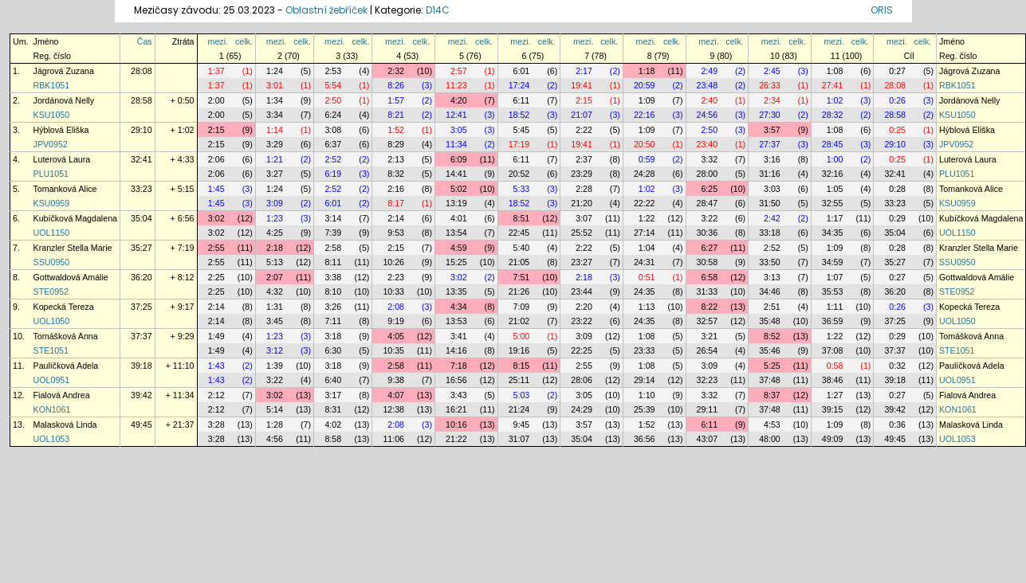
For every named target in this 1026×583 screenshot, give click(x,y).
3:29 (274, 144)
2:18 (274, 247)
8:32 (395, 173)
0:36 (897, 424)
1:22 (647, 218)
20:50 (644, 144)
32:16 (832, 173)
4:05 (395, 336)
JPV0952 (50, 144)
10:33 (393, 291)
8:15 (521, 365)
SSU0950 (51, 262)
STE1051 (51, 350)
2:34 (772, 100)
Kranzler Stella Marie (72, 247)
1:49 (216, 336)
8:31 (332, 409)
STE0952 (51, 291)
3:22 (709, 218)
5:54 (332, 85)
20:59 (644, 85)
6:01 (521, 71)
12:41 (456, 114)
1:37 (216, 71)
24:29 (581, 409)
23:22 (581, 321)
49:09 (832, 439)
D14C (438, 10)
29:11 (707, 409)
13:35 (456, 291)
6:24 (332, 114)
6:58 (709, 277)
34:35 (832, 232)
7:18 (458, 365)
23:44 (581, 291)
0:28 (897, 189)
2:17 (584, 71)
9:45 (521, 424)
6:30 (332, 350)
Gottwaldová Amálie (70, 277)
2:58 (332, 247)
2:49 (709, 71)
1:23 (274, 218)
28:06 (581, 380)
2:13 (395, 159)
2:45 (772, 71)
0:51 (647, 277)
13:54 (456, 232)
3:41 (458, 336)
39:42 (141, 395)
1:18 (647, 71)
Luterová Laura (62, 159)
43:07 (707, 439)
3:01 (274, 85)
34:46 (769, 291)
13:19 (456, 203)
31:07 (519, 439)
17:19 (519, 144)
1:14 (274, 130)
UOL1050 (51, 321)
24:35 (644, 291)
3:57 (772, 130)
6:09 (458, 159)
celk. (244, 41)
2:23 (395, 277)
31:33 (707, 291)
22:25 (581, 350)
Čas (144, 41)
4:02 (332, 424)
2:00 (216, 100)
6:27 (709, 247)
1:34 (274, 100)
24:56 (707, 114)
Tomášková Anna (65, 336)
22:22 (644, 203)
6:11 (521, 100)
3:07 (584, 218)
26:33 (769, 85)
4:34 (458, 306)
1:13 (647, 306)
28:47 (707, 203)
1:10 (647, 395)
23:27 (581, 262)
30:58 (707, 262)
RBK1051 (51, 85)
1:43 (216, 365)
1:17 (835, 218)
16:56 (456, 380)
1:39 (274, 365)
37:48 (769, 380)
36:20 (141, 277)
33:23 (141, 189)
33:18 (769, 232)
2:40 (709, 100)
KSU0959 (51, 203)
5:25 (772, 365)
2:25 (216, 277)
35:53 (832, 291)
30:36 (707, 232)
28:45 (832, 144)
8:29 (395, 144)
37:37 (141, 336)
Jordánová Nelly (63, 100)
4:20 (458, 100)
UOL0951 (51, 380)
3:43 (458, 395)
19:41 (581, 85)
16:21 (456, 409)
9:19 (395, 321)
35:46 (769, 350)
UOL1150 (51, 232)
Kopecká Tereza (63, 306)
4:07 (395, 395)
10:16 (456, 424)
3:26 (332, 306)
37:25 (141, 306)
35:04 (141, 218)
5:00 (521, 336)
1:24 (274, 71)
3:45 (274, 321)
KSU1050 (51, 114)
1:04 (647, 247)
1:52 (395, 130)
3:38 (332, 277)
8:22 (709, 306)
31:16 (769, 173)
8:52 (772, 336)
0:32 (897, 365)
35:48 (769, 321)
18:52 (519, 114)
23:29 (581, 173)
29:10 (141, 130)
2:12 (216, 395)
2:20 (584, 306)
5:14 (274, 409)
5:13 (274, 262)
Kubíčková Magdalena (75, 218)
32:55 (832, 203)
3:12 (274, 350)
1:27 (835, 395)
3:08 (332, 130)
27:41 (832, 85)
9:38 (395, 380)
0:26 (897, 100)
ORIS (882, 10)
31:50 (769, 203)
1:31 (274, 306)
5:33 (521, 189)
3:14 (332, 218)
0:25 (897, 130)
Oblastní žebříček (326, 10)
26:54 (707, 350)
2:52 (332, 159)
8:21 (395, 114)
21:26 (519, 291)
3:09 (274, 203)
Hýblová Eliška (61, 130)
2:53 (332, 71)
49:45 (141, 424)
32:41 (141, 159)
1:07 (835, 277)
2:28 (584, 189)
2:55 (216, 247)
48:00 (769, 439)
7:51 (521, 277)
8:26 (395, 85)
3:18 (332, 336)
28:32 (832, 114)
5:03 (521, 395)
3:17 (332, 395)
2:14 (395, 218)
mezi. (218, 41)
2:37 (584, 159)
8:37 (772, 395)
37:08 (832, 350)
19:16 (519, 350)
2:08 (395, 306)
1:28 (274, 424)
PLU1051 (51, 173)
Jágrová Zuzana (63, 71)
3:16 (772, 159)
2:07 (274, 277)
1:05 (835, 189)
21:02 (519, 321)
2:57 (458, 71)
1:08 (835, 71)
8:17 (395, 203)
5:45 (521, 130)
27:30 (769, 114)
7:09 (521, 306)
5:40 (521, 247)
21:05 (519, 262)
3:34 (274, 114)
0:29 (897, 218)
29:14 (644, 380)
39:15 (832, 409)
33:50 (769, 262)
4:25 (274, 232)
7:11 (332, 321)
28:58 (141, 100)
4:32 (274, 291)
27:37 (769, 144)
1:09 (647, 100)
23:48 (707, 85)
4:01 (458, 218)
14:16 (456, 350)
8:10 (332, 291)
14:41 (456, 173)
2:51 (772, 306)
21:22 (456, 439)
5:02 (458, 189)
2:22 (584, 130)
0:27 (897, 71)
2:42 (772, 218)
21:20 (581, 203)
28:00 (707, 173)
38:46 (832, 380)
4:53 (772, 424)
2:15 (584, 100)
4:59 (458, 247)
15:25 (456, 262)
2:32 (395, 71)
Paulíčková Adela (66, 365)
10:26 (393, 262)
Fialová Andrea (61, 395)
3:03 (772, 189)
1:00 (835, 159)
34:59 (832, 262)
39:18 (141, 365)
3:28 (216, 424)
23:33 (644, 350)
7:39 (332, 232)
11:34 (456, 144)
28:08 (141, 71)
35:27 (141, 247)
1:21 (274, 159)
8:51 (521, 218)
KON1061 (52, 409)
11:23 (456, 85)
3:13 (772, 277)
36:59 (832, 321)
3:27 (274, 173)
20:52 (519, 173)
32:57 (707, 321)
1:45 (216, 189)
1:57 (395, 100)
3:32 (709, 159)
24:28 (644, 173)
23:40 (707, 144)
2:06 (216, 159)
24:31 (644, 262)
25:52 (581, 232)
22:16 (644, 114)
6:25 (709, 189)
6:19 (332, 173)
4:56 (274, 439)
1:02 (835, 100)
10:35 (393, 350)
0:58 (835, 365)
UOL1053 (51, 439)
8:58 (332, 439)
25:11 (519, 380)
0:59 (647, 159)
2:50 (332, 100)
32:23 (707, 380)
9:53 (395, 232)
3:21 (709, 336)
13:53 (456, 321)
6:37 (332, 144)
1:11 (835, 306)
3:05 (458, 130)
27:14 (644, 232)
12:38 (393, 409)
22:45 (519, 232)
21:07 (581, 114)
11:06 (393, 439)
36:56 (644, 439)
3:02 (216, 218)
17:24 (519, 85)
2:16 (395, 189)
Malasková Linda (65, 424)
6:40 (332, 380)
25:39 (644, 409)
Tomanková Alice (65, 189)
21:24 (519, 409)
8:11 (332, 262)
